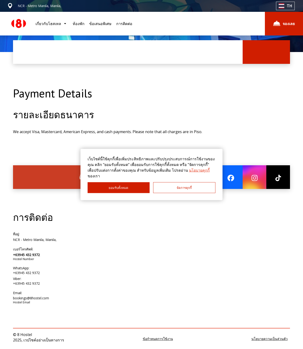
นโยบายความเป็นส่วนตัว (269, 338)
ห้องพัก (79, 23)
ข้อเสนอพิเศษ (100, 23)
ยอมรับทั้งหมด (118, 187)
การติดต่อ (124, 23)
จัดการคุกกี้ (184, 187)
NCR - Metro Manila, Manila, (35, 239)
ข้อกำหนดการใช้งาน (158, 338)
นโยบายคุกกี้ (199, 170)
